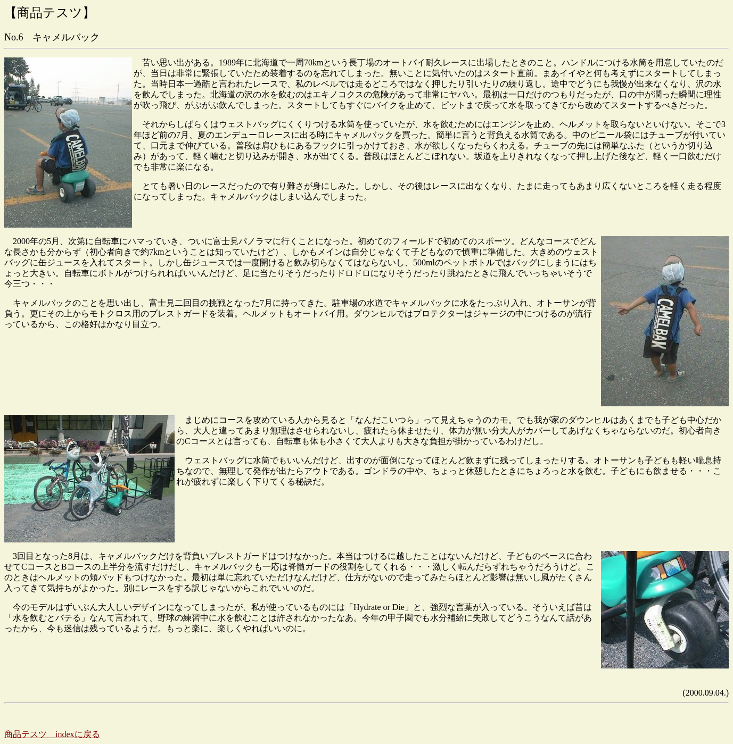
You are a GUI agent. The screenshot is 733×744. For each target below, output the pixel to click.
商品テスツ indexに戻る (52, 734)
